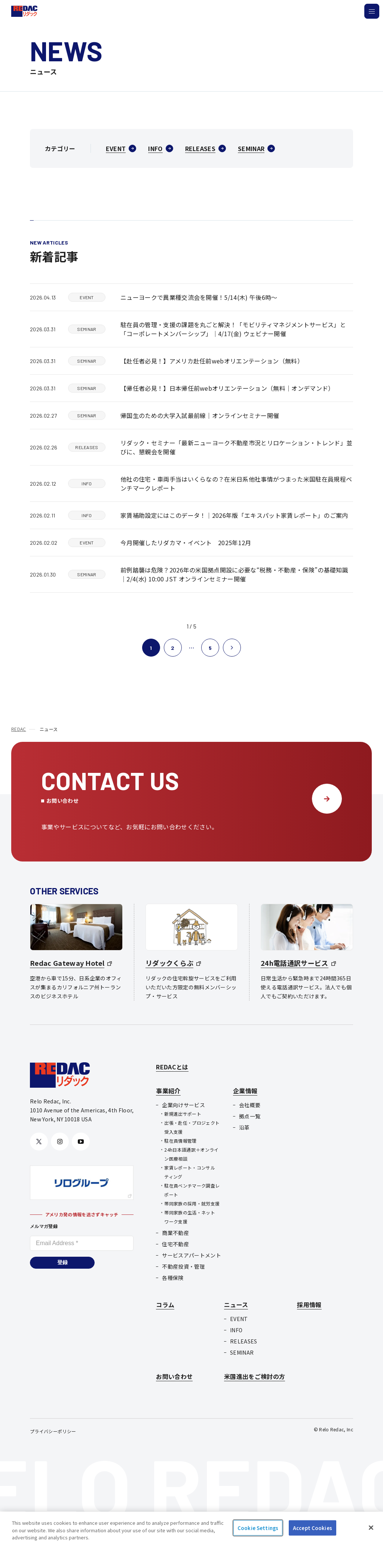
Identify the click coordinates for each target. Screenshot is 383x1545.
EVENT (239, 1319)
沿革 (244, 1127)
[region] (191, 1528)
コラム (165, 1304)
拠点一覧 (249, 1116)
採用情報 (309, 1304)
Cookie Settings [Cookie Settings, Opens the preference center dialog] (258, 1527)
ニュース (236, 1304)
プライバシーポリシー (53, 1431)
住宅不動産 (175, 1244)
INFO (236, 1330)
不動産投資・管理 (183, 1266)
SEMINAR (242, 1352)
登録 (62, 1262)
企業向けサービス (183, 1105)
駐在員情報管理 (180, 1140)
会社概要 (249, 1105)
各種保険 (172, 1277)
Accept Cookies (312, 1527)
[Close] (371, 1527)
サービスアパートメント (191, 1255)
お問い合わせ (174, 1376)
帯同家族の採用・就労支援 (192, 1203)
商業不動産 (175, 1233)
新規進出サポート (182, 1114)
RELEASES (243, 1341)
